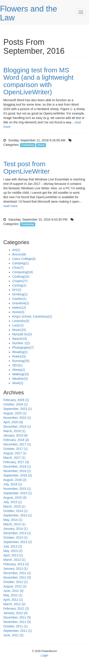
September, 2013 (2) (17, 542)
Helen (19, 307)
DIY (16, 290)
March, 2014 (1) (14, 524)
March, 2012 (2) (14, 604)
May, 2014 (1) (12, 520)
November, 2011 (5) (17, 622)
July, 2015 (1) (12, 502)
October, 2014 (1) (15, 511)
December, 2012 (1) (17, 573)
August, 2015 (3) (15, 497)
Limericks (20, 321)
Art (16, 250)
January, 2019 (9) (15, 435)
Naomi (19, 338)
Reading (20, 352)
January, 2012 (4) (15, 613)
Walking (20, 374)
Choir (18, 267)
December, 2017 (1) (17, 444)
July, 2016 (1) (12, 484)
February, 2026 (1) (16, 400)
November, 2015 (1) (17, 488)
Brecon (19, 254)
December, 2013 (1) (17, 533)
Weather (20, 378)
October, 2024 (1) (15, 404)
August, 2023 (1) (15, 413)
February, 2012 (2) (16, 608)
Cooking (20, 276)
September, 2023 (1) (17, 409)
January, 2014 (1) (15, 528)
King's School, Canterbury (32, 316)
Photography (23, 347)
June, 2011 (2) (13, 635)
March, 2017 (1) (14, 457)
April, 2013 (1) (13, 555)
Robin (19, 356)
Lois (18, 325)
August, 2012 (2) (15, 586)
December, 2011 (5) (17, 617)
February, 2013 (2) (16, 564)
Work (17, 383)
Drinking (19, 294)
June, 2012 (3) (13, 591)
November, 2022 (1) (17, 417)
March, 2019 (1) (14, 431)
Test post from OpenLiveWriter (26, 167)
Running (20, 361)
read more (10, 206)
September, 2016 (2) (17, 475)
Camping (20, 263)
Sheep (41, 145)
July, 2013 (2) (12, 546)
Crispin (19, 281)
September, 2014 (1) (17, 515)
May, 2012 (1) (12, 595)
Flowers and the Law (28, 13)
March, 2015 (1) (14, 506)
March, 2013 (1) (14, 559)
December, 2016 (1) (17, 466)
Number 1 (21, 343)
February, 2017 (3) (16, 462)
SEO (17, 365)
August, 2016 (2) (15, 480)
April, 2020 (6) (13, 422)
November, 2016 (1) (17, 471)
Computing (28, 145)
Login (44, 655)
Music (19, 330)
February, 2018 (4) (16, 440)
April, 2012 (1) (13, 599)
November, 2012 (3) (17, 577)
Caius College (23, 259)
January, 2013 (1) (15, 568)
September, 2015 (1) (17, 493)
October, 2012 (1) (15, 582)
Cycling (19, 285)
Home (18, 312)
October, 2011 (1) (15, 626)
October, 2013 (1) (15, 537)
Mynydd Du (22, 334)
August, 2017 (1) (15, 453)
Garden (19, 298)
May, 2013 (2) (12, 551)
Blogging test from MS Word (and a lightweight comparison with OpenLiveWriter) (38, 81)
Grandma (20, 303)
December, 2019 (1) (17, 426)
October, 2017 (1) (15, 449)
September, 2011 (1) (17, 630)
